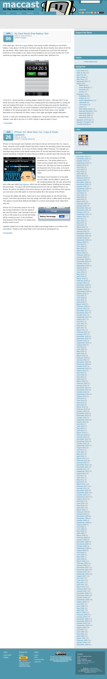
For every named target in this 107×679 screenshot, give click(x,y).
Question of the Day (84, 120)
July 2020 (80, 244)
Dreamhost (93, 672)
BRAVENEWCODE (95, 669)
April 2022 (80, 199)
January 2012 (82, 463)
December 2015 (83, 362)
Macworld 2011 (82, 81)
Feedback (82, 96)
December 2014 (83, 388)
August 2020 (81, 242)
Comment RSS (39, 659)
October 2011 (82, 469)
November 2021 (83, 210)
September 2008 (83, 548)
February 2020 (82, 255)
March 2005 (81, 638)
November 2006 (83, 595)
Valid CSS (37, 662)
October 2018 (82, 289)
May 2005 (80, 634)
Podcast (18, 13)
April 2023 (80, 174)
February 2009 (82, 538)
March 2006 (81, 612)
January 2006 (82, 617)
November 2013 (83, 416)
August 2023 (81, 165)
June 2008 (80, 555)
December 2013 (83, 413)
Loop (81, 107)
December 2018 (83, 285)
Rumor (81, 92)
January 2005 (82, 642)
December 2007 (83, 568)
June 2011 (80, 478)
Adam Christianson (64, 656)
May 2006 (80, 608)
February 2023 (82, 178)
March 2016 (81, 356)
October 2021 (82, 212)
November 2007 (83, 570)
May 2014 (80, 403)
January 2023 (82, 180)
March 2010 (81, 510)
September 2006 (83, 600)
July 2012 (80, 450)
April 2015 (80, 379)
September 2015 (83, 368)
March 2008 (81, 561)
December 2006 (83, 593)
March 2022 (81, 201)
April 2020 (80, 251)
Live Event (83, 105)
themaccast (85, 663)
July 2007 (80, 578)
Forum (41, 13)
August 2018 (81, 293)
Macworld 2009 (84, 115)
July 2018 (80, 296)
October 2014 (82, 392)
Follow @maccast (90, 62)
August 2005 (81, 627)
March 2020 (81, 253)
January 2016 (82, 360)
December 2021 (83, 208)
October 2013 (82, 418)
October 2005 (82, 623)
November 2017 (83, 313)
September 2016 (83, 343)
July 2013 (80, 424)
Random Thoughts (83, 122)
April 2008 (80, 559)
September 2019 (83, 266)
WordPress (100, 671)
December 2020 (83, 234)
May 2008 (80, 557)
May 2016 (80, 351)
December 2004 (83, 645)
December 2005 (83, 619)
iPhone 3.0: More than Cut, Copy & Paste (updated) (36, 133)
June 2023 (80, 169)
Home (8, 13)
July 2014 (80, 398)
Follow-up (82, 98)
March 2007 (81, 587)
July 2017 (80, 321)
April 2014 (80, 405)
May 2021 (80, 223)
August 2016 (81, 345)
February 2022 (82, 204)
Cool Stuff (80, 71)
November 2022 (83, 184)
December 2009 (83, 516)
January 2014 (82, 411)
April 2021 (80, 225)
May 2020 (80, 249)
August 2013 (81, 422)
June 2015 (80, 375)
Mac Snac (80, 79)
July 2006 (80, 604)
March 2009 (81, 535)
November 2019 (83, 261)
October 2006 (82, 597)
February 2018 (82, 306)
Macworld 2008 (84, 113)
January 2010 (82, 514)
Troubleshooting (83, 124)
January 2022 (82, 206)
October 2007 (82, 572)
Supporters (30, 13)
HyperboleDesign (93, 668)
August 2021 (81, 216)
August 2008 (81, 550)
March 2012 (81, 458)
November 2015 (83, 364)
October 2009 (82, 520)
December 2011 (83, 465)
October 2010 (82, 495)
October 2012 (82, 443)
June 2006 (80, 606)
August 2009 (81, 525)
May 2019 (80, 274)
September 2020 (83, 240)
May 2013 (80, 428)
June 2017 (80, 323)
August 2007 (81, 576)
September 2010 (83, 497)
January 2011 (82, 488)
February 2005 (82, 640)
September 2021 (83, 214)
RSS (35, 657)
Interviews (83, 102)
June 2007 (80, 580)
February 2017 (82, 332)
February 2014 (82, 409)
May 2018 (80, 300)
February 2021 (82, 229)
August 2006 (81, 602)
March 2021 (81, 227)
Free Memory (24, 184)
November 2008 (83, 544)
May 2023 (80, 171)
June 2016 (80, 349)
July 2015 (80, 373)
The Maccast (53, 656)
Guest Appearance (86, 100)
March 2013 (81, 433)
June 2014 (80, 401)
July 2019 (80, 270)
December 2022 (83, 182)
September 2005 (83, 625)
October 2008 (82, 546)
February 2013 (82, 435)
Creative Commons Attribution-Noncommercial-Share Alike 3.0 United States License (61, 659)
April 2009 (80, 533)
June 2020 (80, 246)
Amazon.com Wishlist (24, 666)
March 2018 (81, 304)
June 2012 (80, 452)
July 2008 (80, 553)
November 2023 (83, 159)
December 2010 (83, 490)
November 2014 (83, 390)
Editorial (82, 85)
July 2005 (80, 630)
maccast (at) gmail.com (88, 662)
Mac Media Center (86, 109)
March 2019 (81, 278)
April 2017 (80, 328)
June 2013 (80, 426)
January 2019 (82, 283)
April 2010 (80, 508)
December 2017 (83, 311)
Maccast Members (86, 111)
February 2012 (82, 460)
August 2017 (81, 319)
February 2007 (82, 589)
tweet (25, 45)
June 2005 (80, 632)
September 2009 (83, 523)
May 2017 (80, 326)
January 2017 (82, 334)
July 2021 (80, 219)
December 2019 (83, 259)
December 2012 (83, 439)
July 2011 (80, 475)
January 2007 (82, 591)
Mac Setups (81, 77)
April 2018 (80, 302)
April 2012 (80, 456)
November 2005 (83, 621)
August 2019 (81, 268)
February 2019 (82, 281)
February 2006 (82, 615)
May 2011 (80, 480)
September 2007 (83, 574)
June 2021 (80, 221)
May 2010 (80, 505)
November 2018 (83, 287)
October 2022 (82, 186)
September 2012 (83, 445)
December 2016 (83, 336)
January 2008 (82, 565)
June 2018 (80, 298)
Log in (36, 655)
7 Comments (7, 123)
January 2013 (82, 437)
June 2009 (80, 529)
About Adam (7, 655)
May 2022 (80, 197)
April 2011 (80, 482)
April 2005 (80, 636)
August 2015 (81, 371)
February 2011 (82, 486)
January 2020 (82, 257)
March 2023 (81, 176)
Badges (6, 657)
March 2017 (81, 330)
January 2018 (82, 308)
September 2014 (83, 394)
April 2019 (80, 276)
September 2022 (83, 189)
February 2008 (82, 563)
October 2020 (82, 238)
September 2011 (83, 471)
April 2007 (80, 585)
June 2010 (80, 503)
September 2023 (83, 163)
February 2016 (82, 358)
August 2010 (81, 499)
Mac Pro (80, 75)
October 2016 (82, 341)
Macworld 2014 (84, 117)
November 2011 (83, 467)
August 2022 (81, 191)
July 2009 (80, 527)
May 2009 (80, 531)
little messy (62, 107)
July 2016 (80, 347)
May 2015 (80, 377)
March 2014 (81, 407)
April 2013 (80, 430)
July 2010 (80, 501)
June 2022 (80, 195)
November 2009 (83, 518)
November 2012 (83, 441)
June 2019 (80, 272)
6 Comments (7, 233)
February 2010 (82, 512)
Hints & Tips (81, 73)
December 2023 (83, 156)
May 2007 (80, 582)
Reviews (82, 90)
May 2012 (80, 454)
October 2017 (82, 315)
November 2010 (83, 493)
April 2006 (80, 610)
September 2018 (83, 291)
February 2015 (82, 383)
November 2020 (83, 236)
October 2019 (82, 264)
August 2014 (81, 396)
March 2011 (81, 484)
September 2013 (83, 420)
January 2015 (82, 386)
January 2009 (82, 540)
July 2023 (80, 167)
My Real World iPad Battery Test (31, 33)
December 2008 (83, 542)
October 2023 (82, 161)
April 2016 (80, 353)
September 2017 (83, 317)
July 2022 (80, 193)
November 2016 (83, 338)
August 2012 (81, 448)
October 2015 (82, 366)
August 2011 (81, 473)
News (79, 83)
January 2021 (82, 231)
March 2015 (81, 381)
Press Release (84, 87)
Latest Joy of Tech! (83, 144)
